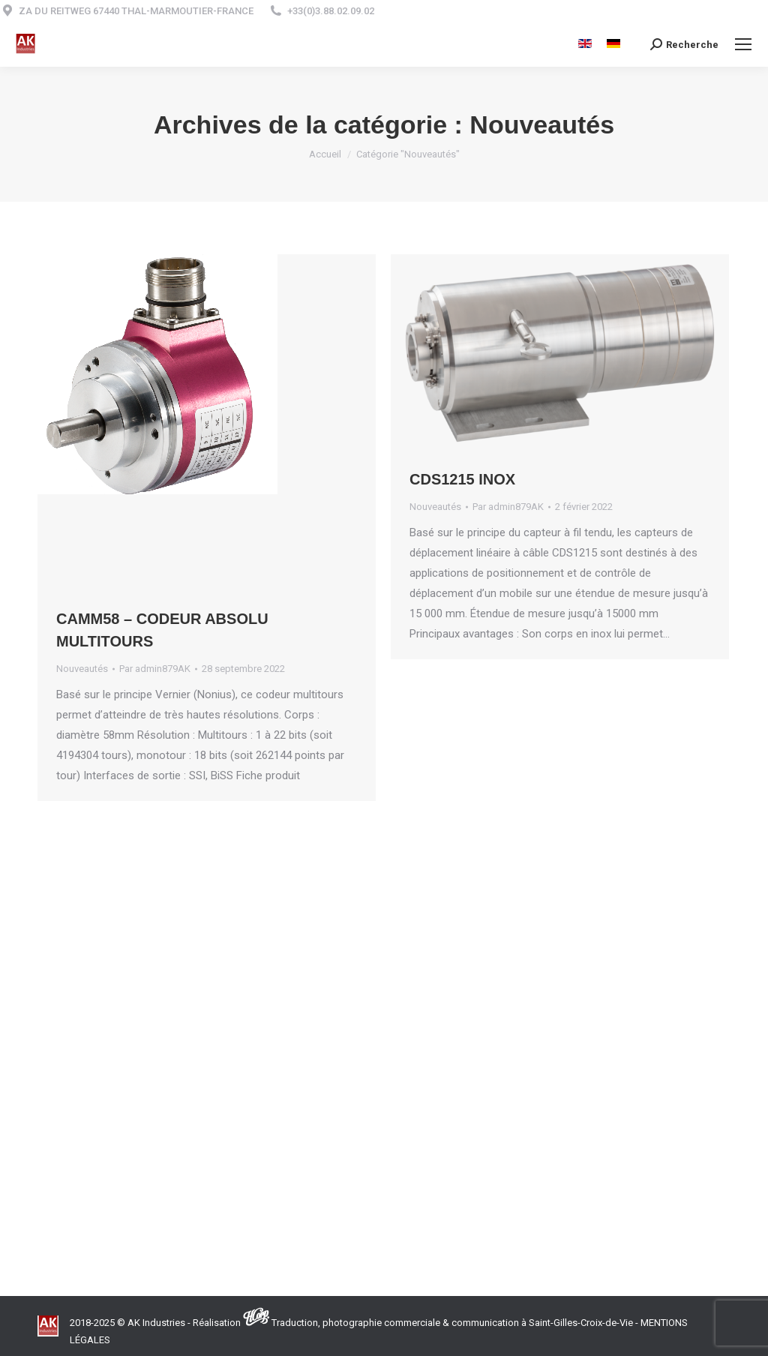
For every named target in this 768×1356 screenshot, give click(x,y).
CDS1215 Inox (462, 479)
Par (154, 668)
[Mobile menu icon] (743, 44)
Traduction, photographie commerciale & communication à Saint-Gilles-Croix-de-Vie (452, 1322)
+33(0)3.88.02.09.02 (330, 10)
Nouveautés (82, 668)
